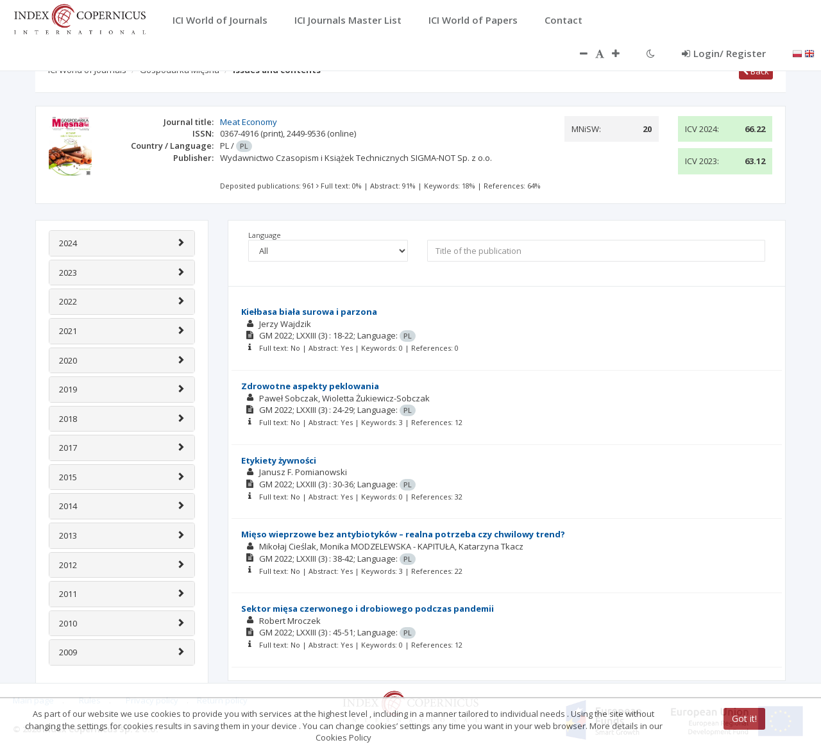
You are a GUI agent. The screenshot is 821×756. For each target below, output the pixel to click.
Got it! (744, 718)
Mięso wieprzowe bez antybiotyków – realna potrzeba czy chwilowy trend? (403, 534)
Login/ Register (724, 53)
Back (756, 71)
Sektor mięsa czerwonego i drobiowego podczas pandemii (367, 608)
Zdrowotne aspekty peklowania (310, 386)
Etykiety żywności (278, 460)
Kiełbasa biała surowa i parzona (309, 311)
